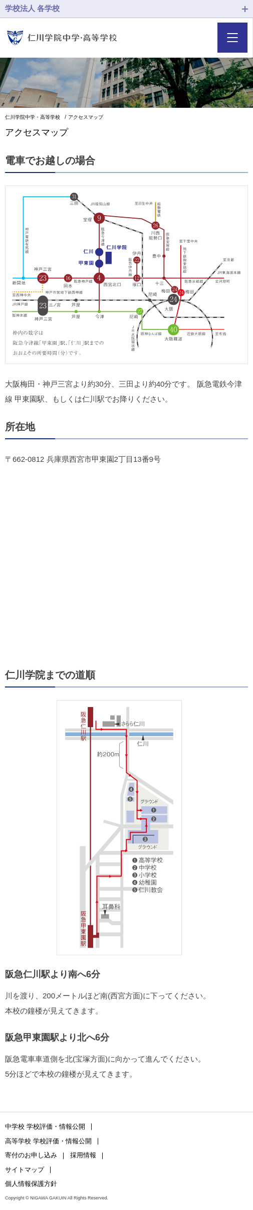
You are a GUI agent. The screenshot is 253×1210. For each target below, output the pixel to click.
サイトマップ (24, 1169)
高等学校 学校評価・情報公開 (48, 1141)
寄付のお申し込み (31, 1155)
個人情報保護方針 (31, 1183)
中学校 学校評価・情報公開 (45, 1126)
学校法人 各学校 (32, 8)
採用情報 (83, 1155)
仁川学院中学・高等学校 (32, 117)
